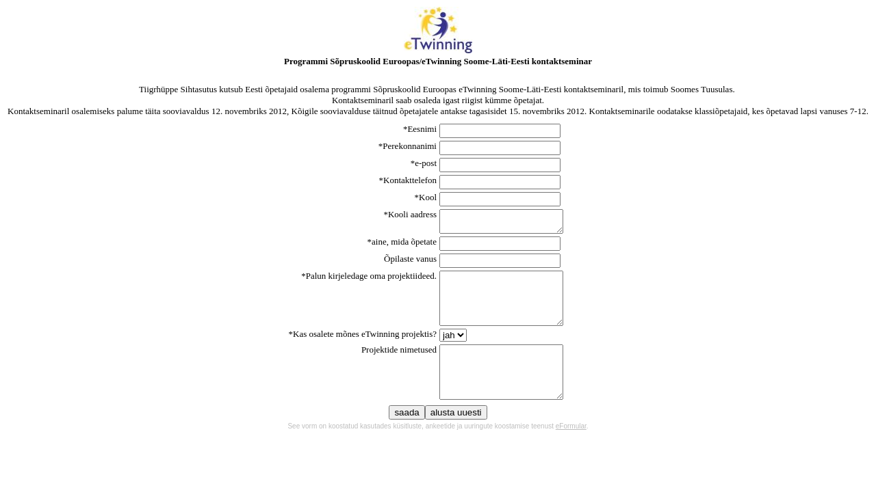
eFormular (571, 450)
